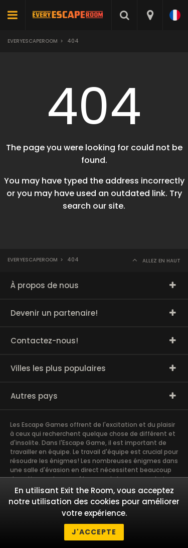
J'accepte (94, 532)
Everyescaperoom (33, 41)
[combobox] (149, 15)
